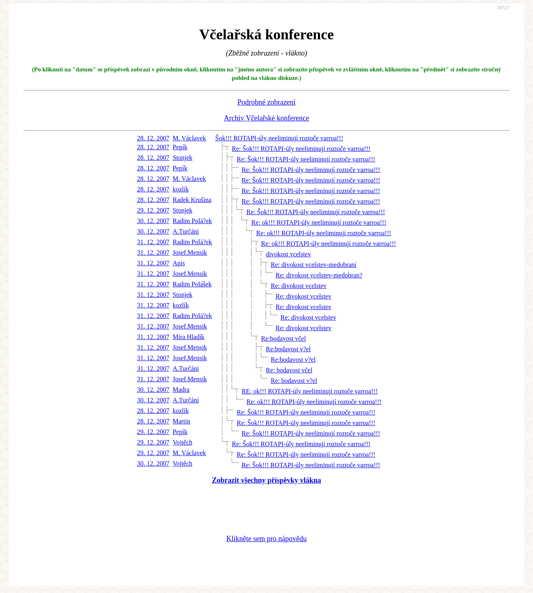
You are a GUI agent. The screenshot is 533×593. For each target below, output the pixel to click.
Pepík (180, 147)
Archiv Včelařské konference (266, 118)
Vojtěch (182, 442)
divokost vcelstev (288, 254)
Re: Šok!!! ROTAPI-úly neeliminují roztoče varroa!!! (301, 148)
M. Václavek (189, 138)
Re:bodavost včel (283, 338)
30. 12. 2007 (153, 220)
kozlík (181, 189)
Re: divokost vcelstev (299, 285)
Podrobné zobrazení (266, 102)
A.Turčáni (186, 231)
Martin (181, 421)
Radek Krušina (192, 199)
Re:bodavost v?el (288, 349)
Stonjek (182, 157)
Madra (181, 389)
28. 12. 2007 (153, 138)
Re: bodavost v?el (294, 380)
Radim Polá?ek (192, 220)
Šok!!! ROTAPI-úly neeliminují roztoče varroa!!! (279, 138)
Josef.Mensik (190, 252)
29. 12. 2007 (153, 210)
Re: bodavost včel (289, 370)
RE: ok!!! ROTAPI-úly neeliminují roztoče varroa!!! (310, 391)
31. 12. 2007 (153, 241)
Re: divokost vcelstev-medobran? (319, 275)
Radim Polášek (192, 284)
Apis (179, 263)
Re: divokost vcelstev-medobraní (314, 264)
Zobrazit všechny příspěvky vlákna (266, 480)
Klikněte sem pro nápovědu (266, 539)
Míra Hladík (189, 336)
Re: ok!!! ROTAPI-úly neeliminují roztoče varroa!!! (319, 222)
